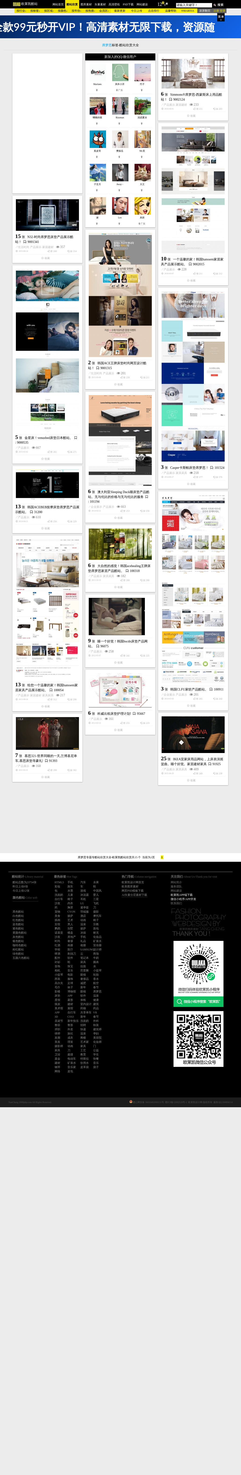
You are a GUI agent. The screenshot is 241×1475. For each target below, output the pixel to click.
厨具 (83, 962)
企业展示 (96, 704)
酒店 (83, 916)
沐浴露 (84, 895)
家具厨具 (40, 675)
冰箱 (83, 932)
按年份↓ (77, 10)
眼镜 (83, 974)
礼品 (83, 941)
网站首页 (58, 4)
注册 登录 (219, 10)
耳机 (83, 899)
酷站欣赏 (72, 4)
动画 (83, 920)
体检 (83, 1000)
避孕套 (84, 907)
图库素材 (86, 4)
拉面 (83, 966)
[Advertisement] (47, 123)
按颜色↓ (63, 10)
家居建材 (40, 242)
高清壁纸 (114, 4)
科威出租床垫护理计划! (44, 1050)
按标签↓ (35, 10)
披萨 (83, 928)
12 (159, 4)
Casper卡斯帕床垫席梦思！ (48, 670)
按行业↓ (21, 10)
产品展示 (28, 242)
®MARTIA (187, 10)
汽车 (83, 882)
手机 (83, 937)
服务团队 (176, 886)
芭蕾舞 (84, 970)
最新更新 (119, 10)
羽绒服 (84, 911)
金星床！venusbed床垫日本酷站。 (119, 563)
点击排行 (153, 10)
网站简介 (176, 882)
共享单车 (86, 1012)
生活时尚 (23, 314)
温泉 (83, 924)
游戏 (83, 890)
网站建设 (142, 4)
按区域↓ (49, 10)
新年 (83, 987)
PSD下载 (128, 4)
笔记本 (84, 958)
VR (95, 1012)
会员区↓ (104, 10)
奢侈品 (84, 979)
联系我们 (176, 903)
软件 (83, 995)
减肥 (83, 983)
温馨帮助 (170, 10)
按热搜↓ (90, 10)
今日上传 (136, 10)
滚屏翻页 (204, 10)
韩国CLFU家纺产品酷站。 (119, 919)
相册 (83, 945)
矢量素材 (100, 4)
